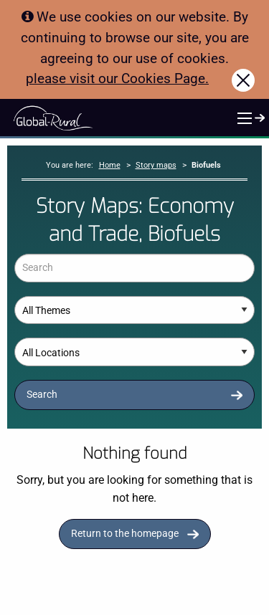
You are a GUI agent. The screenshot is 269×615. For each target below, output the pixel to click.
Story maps (156, 165)
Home (110, 165)
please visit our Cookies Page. (117, 78)
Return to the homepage (125, 534)
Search (42, 394)
